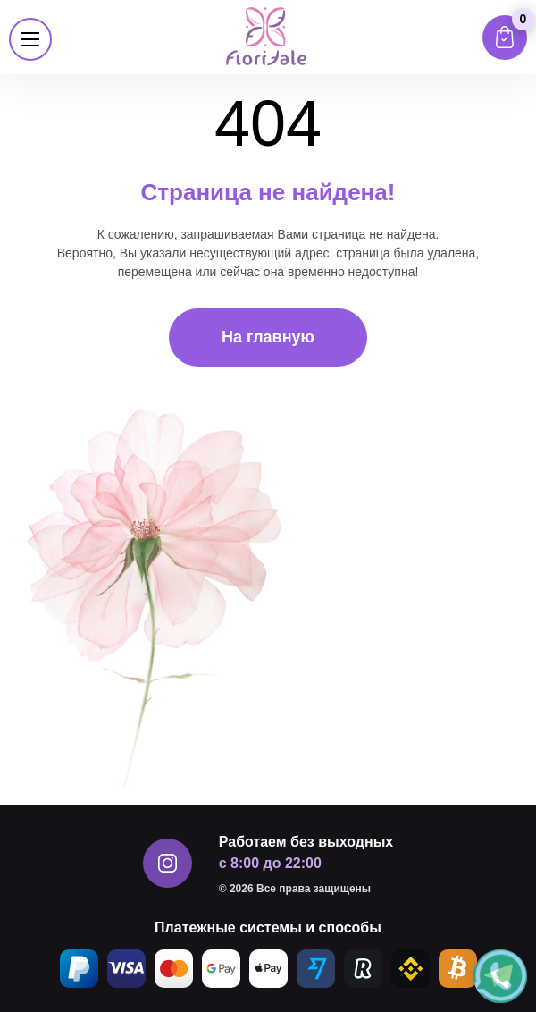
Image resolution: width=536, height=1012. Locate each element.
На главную (268, 337)
